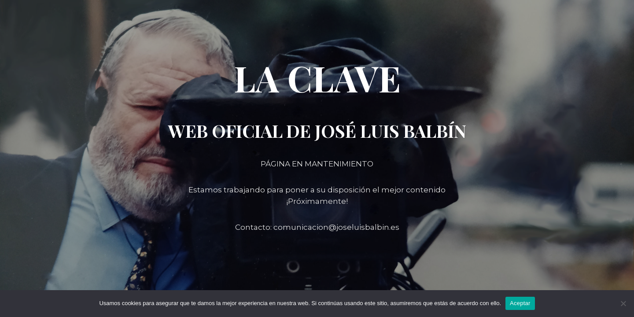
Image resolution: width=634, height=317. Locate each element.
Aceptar (520, 303)
